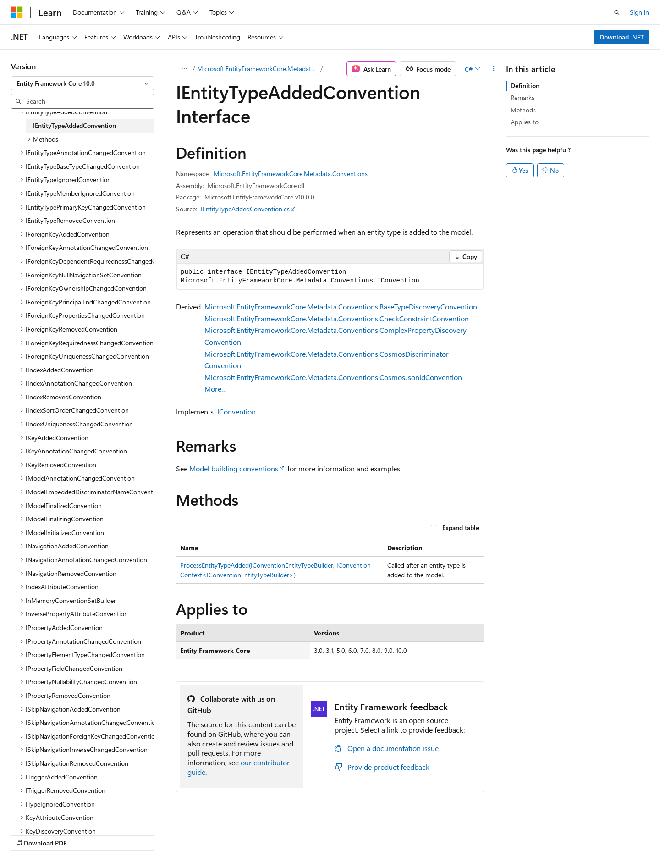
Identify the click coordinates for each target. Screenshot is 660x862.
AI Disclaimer (303, 833)
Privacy (473, 833)
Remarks (522, 97)
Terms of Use (519, 833)
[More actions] (494, 68)
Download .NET (622, 37)
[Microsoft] (17, 12)
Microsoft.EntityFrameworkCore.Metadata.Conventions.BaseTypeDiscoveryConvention (340, 306)
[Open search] (617, 12)
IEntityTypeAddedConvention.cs (245, 208)
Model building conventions (233, 468)
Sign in (639, 12)
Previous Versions (356, 833)
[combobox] (82, 83)
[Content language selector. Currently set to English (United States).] (53, 833)
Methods (523, 109)
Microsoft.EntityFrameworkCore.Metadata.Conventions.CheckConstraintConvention (336, 318)
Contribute (437, 833)
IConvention (236, 411)
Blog (398, 833)
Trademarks (565, 833)
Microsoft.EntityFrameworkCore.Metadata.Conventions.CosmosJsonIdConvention (333, 377)
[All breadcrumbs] (184, 68)
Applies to (525, 121)
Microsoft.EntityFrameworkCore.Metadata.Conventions (258, 68)
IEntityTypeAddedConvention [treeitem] (74, 125)
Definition (525, 85)
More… (215, 388)
